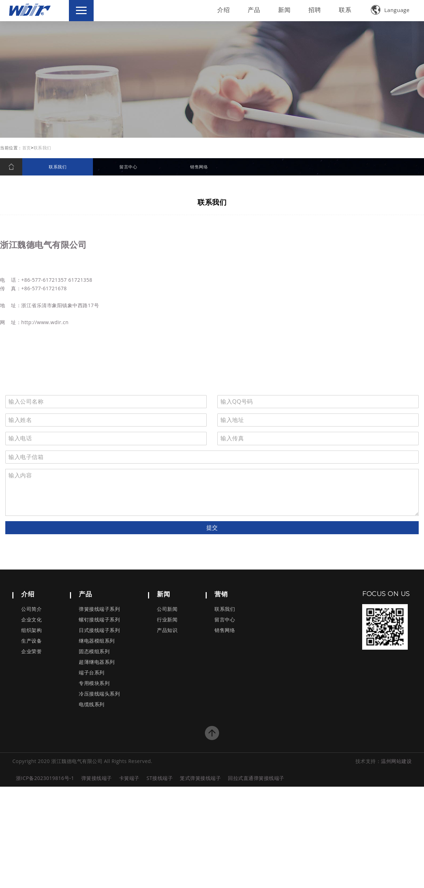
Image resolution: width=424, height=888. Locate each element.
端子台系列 (92, 672)
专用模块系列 (94, 683)
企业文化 (31, 619)
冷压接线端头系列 (99, 694)
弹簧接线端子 (96, 778)
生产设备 (31, 641)
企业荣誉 (31, 651)
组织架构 (31, 630)
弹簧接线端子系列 (99, 609)
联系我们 (224, 609)
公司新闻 (167, 609)
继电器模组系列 (97, 641)
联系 (345, 10)
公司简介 (31, 609)
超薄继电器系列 (97, 662)
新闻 (284, 10)
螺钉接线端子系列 (99, 619)
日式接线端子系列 (99, 630)
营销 (221, 594)
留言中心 (224, 619)
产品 (254, 10)
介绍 (223, 10)
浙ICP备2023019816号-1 (45, 778)
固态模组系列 (94, 651)
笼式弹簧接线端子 (200, 778)
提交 (212, 527)
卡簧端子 (129, 778)
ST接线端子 (160, 778)
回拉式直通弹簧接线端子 (256, 778)
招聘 (314, 10)
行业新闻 (167, 619)
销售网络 (224, 630)
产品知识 (167, 630)
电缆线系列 (92, 704)
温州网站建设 (396, 761)
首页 (26, 148)
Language (390, 9)
